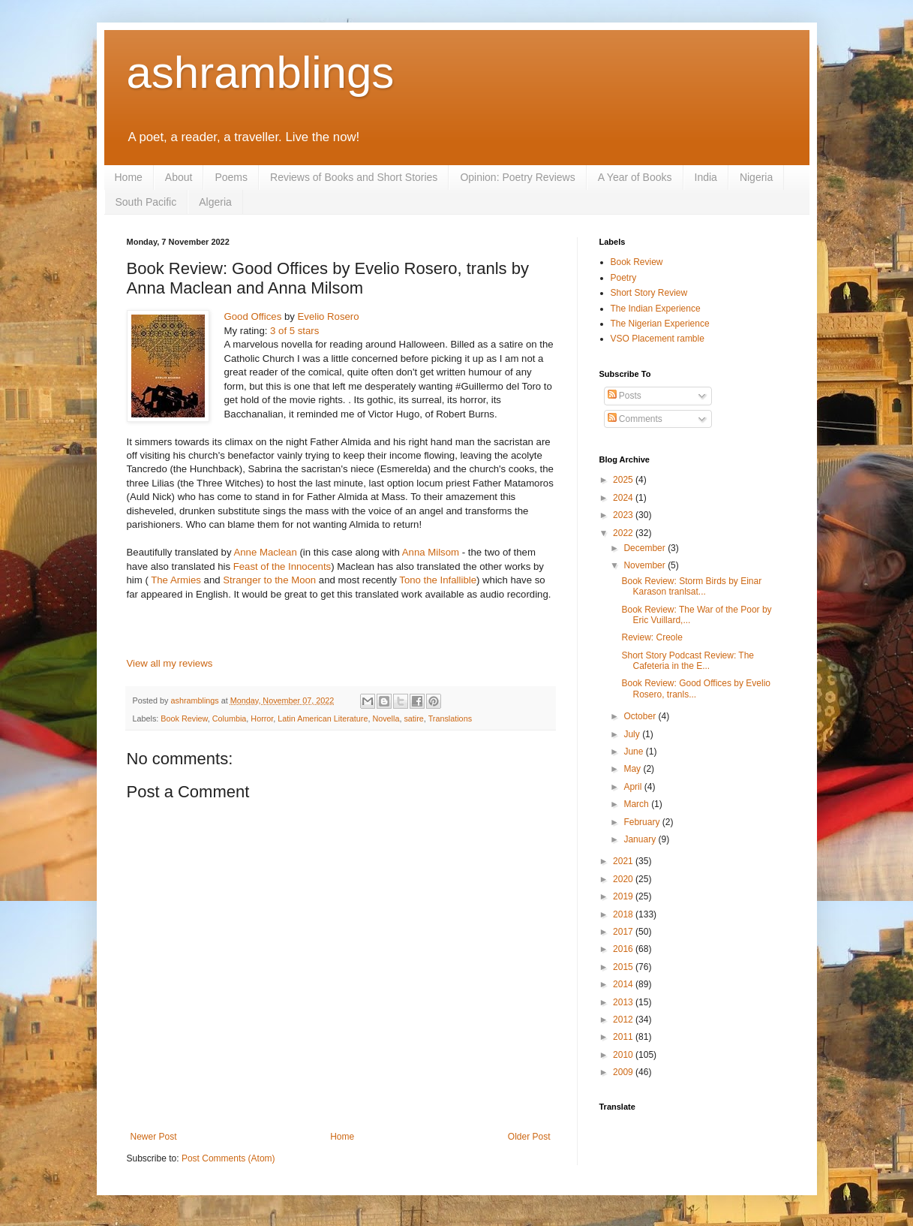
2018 (624, 914)
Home (129, 177)
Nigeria (756, 177)
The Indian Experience (656, 308)
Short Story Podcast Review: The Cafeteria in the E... (687, 660)
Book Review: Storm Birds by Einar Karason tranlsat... (691, 586)
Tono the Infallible (437, 580)
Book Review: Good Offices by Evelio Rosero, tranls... (695, 688)
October (640, 716)
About (179, 177)
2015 (624, 967)
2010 (624, 1055)
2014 (624, 984)
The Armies (176, 580)
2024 (624, 498)
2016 (624, 949)
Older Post (529, 1136)
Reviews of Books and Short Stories (353, 177)
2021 (624, 861)
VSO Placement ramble (657, 338)
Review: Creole (651, 637)
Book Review (184, 718)
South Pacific (146, 202)
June (634, 751)
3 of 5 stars (294, 330)
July (632, 734)
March (637, 804)
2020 (624, 879)
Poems (231, 177)
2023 (624, 515)
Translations (450, 718)
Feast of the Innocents (282, 566)
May (633, 769)
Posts (624, 395)
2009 (624, 1072)
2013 (624, 1002)
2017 (624, 931)
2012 (624, 1019)
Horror (262, 718)
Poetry (624, 278)
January (640, 839)
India (706, 177)
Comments (635, 419)
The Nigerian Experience (660, 323)
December (645, 548)
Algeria (215, 202)
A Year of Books (635, 177)
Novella (385, 718)
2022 (624, 533)
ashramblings (261, 72)
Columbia (229, 718)
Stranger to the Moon (269, 580)
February (642, 822)
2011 (624, 1037)
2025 (624, 479)
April (633, 787)
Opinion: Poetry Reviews (517, 177)
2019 (624, 896)
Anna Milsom (430, 552)
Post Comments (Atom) (228, 1158)
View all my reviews (170, 663)
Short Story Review (649, 293)
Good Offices (253, 316)
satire (413, 718)
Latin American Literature (323, 718)
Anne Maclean (264, 552)
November (645, 565)
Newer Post (154, 1136)
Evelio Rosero (328, 316)
